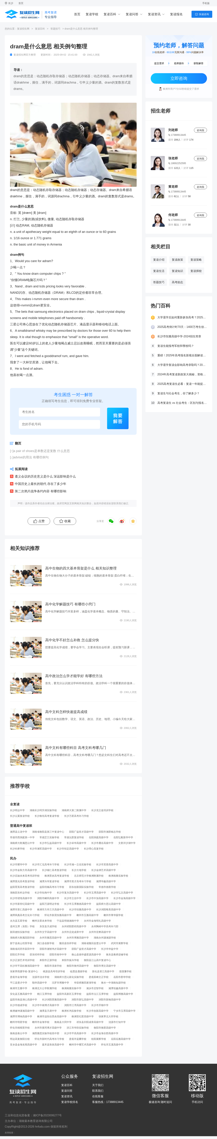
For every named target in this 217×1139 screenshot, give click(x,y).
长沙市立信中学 (72, 898)
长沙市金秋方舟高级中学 (23, 870)
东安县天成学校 (48, 926)
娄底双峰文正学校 (98, 977)
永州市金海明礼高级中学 (97, 921)
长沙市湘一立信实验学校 (77, 864)
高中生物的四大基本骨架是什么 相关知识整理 (81, 568)
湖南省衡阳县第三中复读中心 (48, 832)
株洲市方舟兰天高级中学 (50, 909)
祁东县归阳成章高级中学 (90, 1022)
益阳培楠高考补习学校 (52, 887)
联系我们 (97, 1090)
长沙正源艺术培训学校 (22, 960)
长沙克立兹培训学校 (102, 810)
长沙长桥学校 (17, 848)
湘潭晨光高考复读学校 (22, 881)
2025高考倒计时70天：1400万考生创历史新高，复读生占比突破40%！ (182, 326)
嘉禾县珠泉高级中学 (53, 1044)
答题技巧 (55, 28)
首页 (20, 3)
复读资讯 (154, 14)
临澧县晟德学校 (78, 971)
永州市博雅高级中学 (78, 937)
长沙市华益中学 (109, 949)
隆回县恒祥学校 (67, 943)
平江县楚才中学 (18, 982)
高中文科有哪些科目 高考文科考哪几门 (75, 748)
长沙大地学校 (79, 870)
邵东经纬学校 (37, 954)
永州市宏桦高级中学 (100, 932)
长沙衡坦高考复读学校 (47, 816)
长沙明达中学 (17, 810)
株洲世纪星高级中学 (83, 1016)
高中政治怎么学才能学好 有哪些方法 (74, 676)
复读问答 (132, 14)
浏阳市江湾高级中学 (75, 1005)
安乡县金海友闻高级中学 (23, 1044)
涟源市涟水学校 (40, 977)
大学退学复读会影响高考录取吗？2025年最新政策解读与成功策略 (182, 364)
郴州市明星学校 (18, 1022)
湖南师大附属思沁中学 (22, 843)
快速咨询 (204, 14)
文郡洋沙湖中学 (127, 843)
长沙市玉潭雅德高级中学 (77, 904)
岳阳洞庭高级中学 (98, 837)
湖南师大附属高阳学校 (22, 937)
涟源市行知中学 (117, 1022)
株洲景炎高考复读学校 (56, 875)
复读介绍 (158, 259)
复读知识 (177, 270)
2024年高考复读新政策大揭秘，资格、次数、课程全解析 (182, 374)
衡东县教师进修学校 (117, 954)
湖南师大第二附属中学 (74, 810)
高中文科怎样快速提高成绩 (66, 712)
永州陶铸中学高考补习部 (104, 926)
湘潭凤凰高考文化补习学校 (25, 915)
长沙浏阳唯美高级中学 (108, 909)
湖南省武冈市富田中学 (22, 949)
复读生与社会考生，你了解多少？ (178, 393)
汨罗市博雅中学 (60, 982)
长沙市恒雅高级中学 (80, 909)
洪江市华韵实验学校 (78, 1027)
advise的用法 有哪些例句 (31, 457)
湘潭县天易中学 (48, 1011)
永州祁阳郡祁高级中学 (74, 926)
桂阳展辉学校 (98, 1039)
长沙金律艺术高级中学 (103, 870)
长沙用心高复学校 (94, 848)
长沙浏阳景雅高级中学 (54, 999)
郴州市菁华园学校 (113, 915)
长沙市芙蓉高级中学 (107, 864)
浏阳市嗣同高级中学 (48, 898)
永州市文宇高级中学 (46, 932)
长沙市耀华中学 (18, 864)
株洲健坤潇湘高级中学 (22, 1011)
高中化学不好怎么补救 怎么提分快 (72, 640)
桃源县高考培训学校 (54, 971)
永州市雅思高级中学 (51, 937)
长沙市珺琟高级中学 (21, 898)
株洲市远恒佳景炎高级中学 (52, 1016)
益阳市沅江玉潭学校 (97, 994)
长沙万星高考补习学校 (76, 816)
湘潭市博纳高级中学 (21, 1016)
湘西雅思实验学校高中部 (45, 1033)
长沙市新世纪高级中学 (22, 904)
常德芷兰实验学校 (49, 837)
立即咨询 (178, 78)
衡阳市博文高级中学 (105, 966)
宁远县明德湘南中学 (68, 921)
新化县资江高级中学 (103, 971)
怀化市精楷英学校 (20, 1027)
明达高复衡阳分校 (20, 1039)
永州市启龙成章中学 (73, 932)
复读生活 (158, 270)
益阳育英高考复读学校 (22, 887)
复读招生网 (23, 28)
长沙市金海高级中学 (124, 898)
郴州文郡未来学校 (42, 921)
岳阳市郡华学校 (122, 977)
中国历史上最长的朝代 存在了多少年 (40, 484)
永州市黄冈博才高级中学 (48, 1027)
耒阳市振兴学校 (70, 960)
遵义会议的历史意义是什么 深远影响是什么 (45, 476)
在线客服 (97, 1096)
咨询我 (200, 130)
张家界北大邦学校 (108, 1016)
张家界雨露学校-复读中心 (24, 971)
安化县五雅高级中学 (21, 994)
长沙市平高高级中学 (75, 1033)
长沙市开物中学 (99, 1005)
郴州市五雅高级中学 (87, 915)
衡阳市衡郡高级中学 (105, 1027)
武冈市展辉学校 (119, 943)
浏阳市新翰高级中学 (110, 999)
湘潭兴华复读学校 (49, 881)
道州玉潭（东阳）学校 (22, 926)
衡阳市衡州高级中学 (78, 966)
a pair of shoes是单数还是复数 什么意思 (41, 451)
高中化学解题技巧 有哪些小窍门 (70, 604)
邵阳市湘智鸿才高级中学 (53, 949)
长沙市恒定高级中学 (68, 848)
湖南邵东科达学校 (20, 892)
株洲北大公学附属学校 (44, 988)
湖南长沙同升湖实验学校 (43, 810)
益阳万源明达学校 (49, 904)
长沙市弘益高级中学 (51, 843)
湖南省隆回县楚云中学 (93, 943)
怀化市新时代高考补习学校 (49, 1039)
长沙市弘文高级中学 (122, 892)
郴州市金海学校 (40, 1022)
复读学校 (92, 14)
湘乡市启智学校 (95, 988)
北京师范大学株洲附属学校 (89, 875)
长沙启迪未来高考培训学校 (25, 875)
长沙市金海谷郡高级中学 (104, 1033)
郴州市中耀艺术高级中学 (82, 1044)
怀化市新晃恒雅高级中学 (58, 915)
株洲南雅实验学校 (118, 875)
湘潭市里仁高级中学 (21, 909)
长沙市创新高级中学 (97, 1011)
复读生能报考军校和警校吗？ (175, 345)
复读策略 (196, 259)
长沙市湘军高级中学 (41, 848)
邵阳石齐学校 (17, 954)
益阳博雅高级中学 (123, 994)
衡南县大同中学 (63, 1022)
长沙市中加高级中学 (97, 898)
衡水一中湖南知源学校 (113, 982)
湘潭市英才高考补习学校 (77, 881)
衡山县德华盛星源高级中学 (86, 954)
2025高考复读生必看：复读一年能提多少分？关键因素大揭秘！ (182, 383)
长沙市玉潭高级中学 (95, 892)
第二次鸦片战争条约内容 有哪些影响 (40, 491)
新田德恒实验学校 (20, 932)
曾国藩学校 (125, 971)
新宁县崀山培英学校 (21, 943)
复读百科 (110, 14)
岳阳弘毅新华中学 (123, 837)
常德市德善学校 (107, 887)
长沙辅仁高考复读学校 (54, 870)
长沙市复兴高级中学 (68, 892)
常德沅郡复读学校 (74, 837)
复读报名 (176, 14)
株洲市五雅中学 (18, 988)
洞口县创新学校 (45, 943)
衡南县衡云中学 (18, 1033)
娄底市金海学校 (18, 977)
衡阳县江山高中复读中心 (97, 960)
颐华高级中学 (39, 982)
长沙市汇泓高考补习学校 (45, 864)
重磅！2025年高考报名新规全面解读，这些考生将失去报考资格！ (182, 355)
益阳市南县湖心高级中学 (23, 999)
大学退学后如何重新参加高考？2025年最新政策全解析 (182, 317)
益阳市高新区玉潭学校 (69, 994)
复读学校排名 (69, 1102)
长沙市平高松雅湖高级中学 (25, 966)
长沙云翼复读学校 (20, 816)
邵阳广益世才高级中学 (81, 832)
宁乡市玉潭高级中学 (124, 1011)
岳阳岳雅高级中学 (121, 1039)
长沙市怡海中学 (43, 892)
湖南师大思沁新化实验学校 (69, 977)
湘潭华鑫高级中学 (106, 881)
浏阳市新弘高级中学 (83, 999)
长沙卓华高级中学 (76, 843)
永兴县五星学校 (18, 921)
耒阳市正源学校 (48, 960)
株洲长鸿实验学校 (71, 1011)
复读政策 (177, 259)
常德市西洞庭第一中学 (22, 837)
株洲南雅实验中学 (71, 988)
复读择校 (196, 270)
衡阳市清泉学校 (53, 966)
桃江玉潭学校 (44, 994)
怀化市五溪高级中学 (112, 1044)
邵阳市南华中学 (58, 954)
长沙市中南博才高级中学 (45, 1005)
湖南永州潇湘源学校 (105, 937)
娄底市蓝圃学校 (77, 1039)
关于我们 (97, 1085)
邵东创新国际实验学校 (81, 887)
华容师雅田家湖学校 (85, 982)
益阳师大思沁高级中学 (108, 904)
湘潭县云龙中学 (18, 832)
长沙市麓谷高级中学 (102, 843)
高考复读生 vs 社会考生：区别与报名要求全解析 (182, 402)
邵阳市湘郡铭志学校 (110, 832)
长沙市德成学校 (18, 1005)
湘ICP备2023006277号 (47, 1115)
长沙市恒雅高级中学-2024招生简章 (179, 336)
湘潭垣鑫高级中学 (118, 988)
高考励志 (177, 282)
